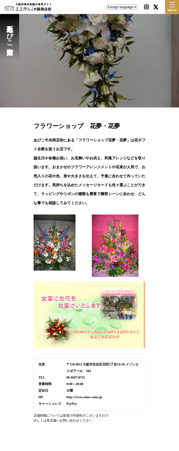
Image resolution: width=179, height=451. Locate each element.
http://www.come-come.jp (84, 397)
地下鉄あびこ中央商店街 (9, 32)
